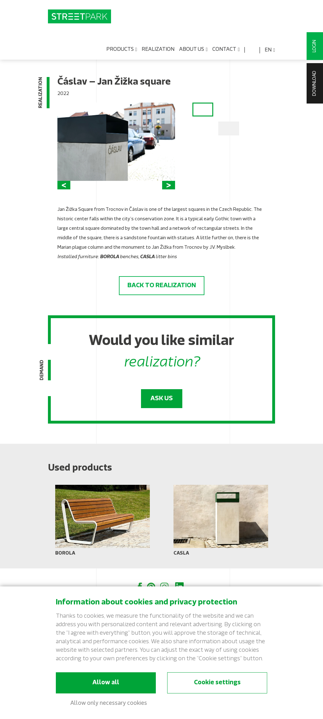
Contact (226, 49)
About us (193, 49)
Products (121, 49)
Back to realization (161, 285)
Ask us (161, 398)
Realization (158, 49)
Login (314, 46)
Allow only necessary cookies (108, 703)
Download (314, 83)
